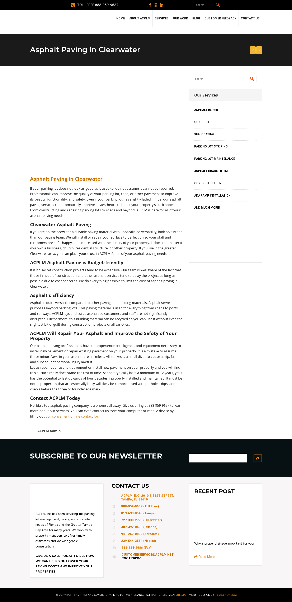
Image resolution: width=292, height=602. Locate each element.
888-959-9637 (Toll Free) (140, 506)
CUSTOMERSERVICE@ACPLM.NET (148, 554)
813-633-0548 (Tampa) (138, 513)
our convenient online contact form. (74, 416)
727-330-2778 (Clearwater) (141, 520)
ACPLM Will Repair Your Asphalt (66, 333)
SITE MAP (181, 595)
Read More (204, 557)
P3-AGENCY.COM (226, 595)
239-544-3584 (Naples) (138, 541)
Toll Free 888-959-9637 (94, 5)
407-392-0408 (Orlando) (139, 527)
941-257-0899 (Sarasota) (140, 534)
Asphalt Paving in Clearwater (66, 178)
